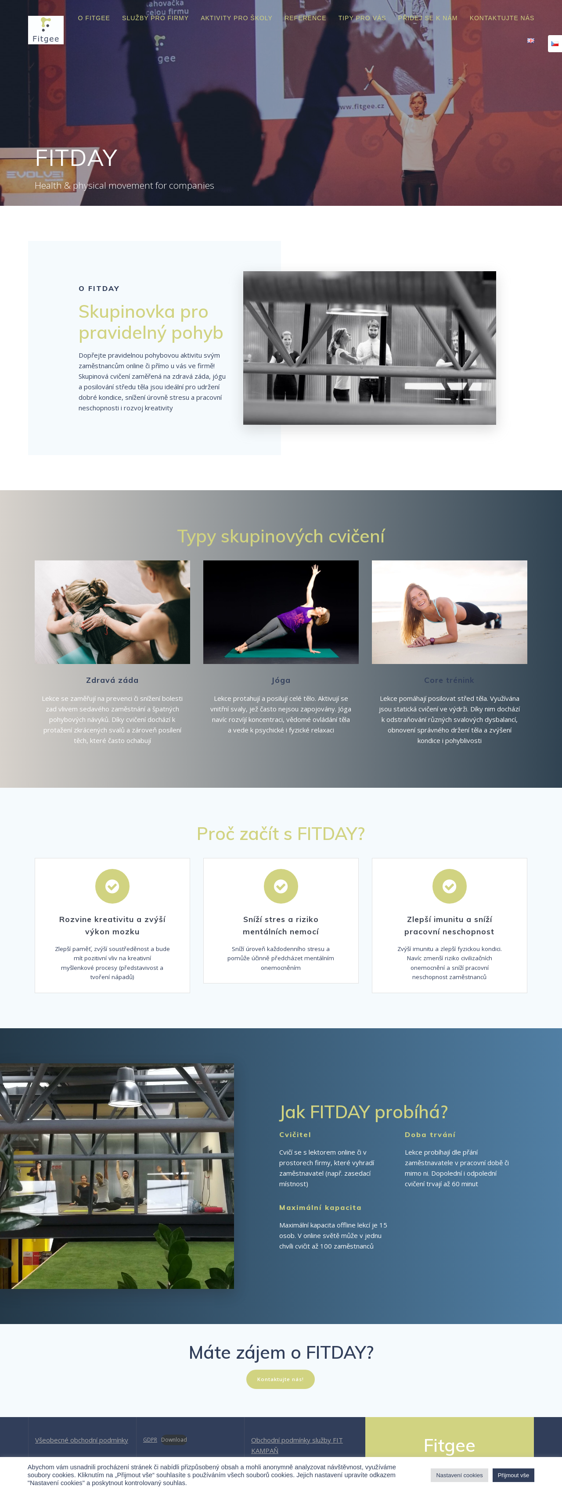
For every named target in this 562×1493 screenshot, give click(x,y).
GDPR (150, 1439)
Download (174, 1439)
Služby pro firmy (155, 18)
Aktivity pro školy (237, 18)
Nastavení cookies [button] (459, 1475)
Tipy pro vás (362, 18)
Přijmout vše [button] (514, 1475)
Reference (305, 18)
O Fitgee (94, 18)
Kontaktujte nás (502, 18)
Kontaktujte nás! (280, 1383)
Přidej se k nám (428, 18)
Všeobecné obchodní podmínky (81, 1440)
